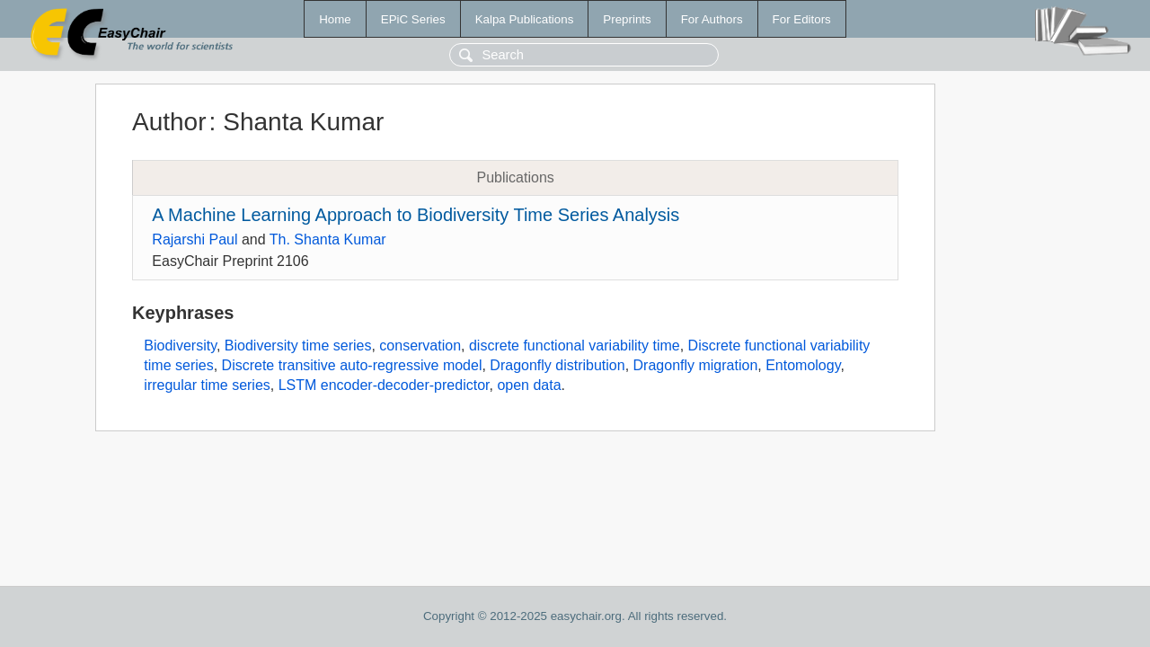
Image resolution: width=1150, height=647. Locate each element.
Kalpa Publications (524, 19)
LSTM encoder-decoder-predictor (384, 385)
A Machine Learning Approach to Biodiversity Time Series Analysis (415, 215)
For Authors (712, 19)
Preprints (626, 19)
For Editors (802, 19)
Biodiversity (180, 345)
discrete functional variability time (574, 345)
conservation (420, 345)
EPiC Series (413, 19)
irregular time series (207, 385)
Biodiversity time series (298, 345)
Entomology (802, 365)
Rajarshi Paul (194, 239)
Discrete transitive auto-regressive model (352, 365)
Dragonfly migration (695, 365)
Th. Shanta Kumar (328, 239)
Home (335, 19)
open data (529, 385)
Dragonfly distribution (557, 365)
